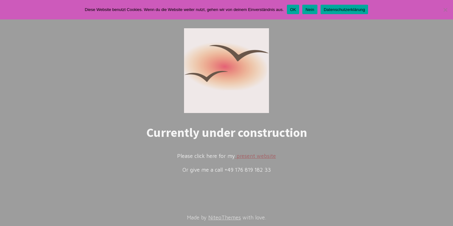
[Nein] (445, 10)
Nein (309, 9)
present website (255, 156)
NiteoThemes (224, 217)
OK (293, 9)
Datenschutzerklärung (344, 9)
